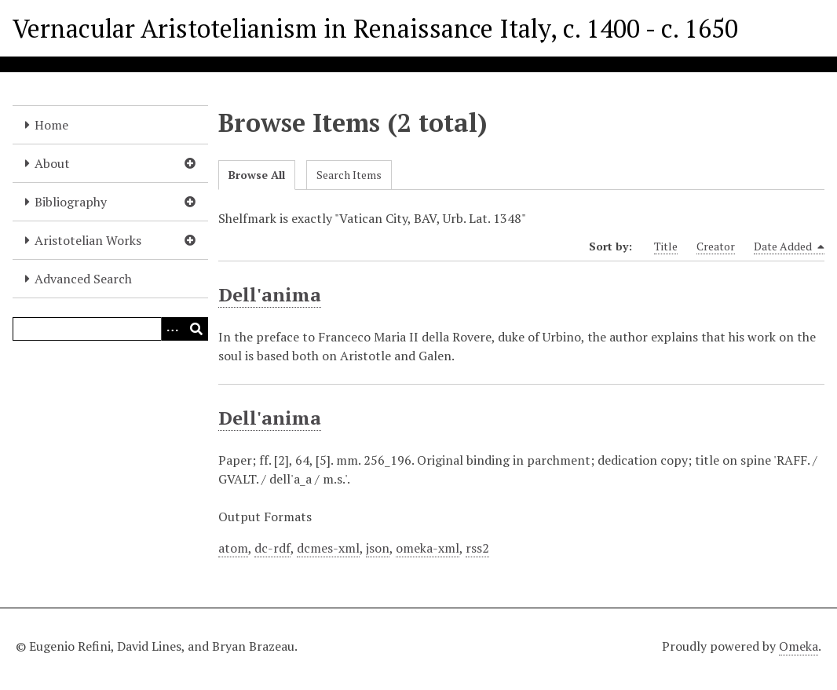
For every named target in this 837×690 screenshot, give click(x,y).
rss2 (477, 548)
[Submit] (196, 329)
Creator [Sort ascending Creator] (715, 246)
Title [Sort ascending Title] (666, 246)
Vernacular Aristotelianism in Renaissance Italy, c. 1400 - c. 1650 (375, 28)
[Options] (173, 329)
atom (233, 548)
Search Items (349, 174)
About (52, 163)
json (377, 548)
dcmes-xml (328, 548)
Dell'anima (269, 294)
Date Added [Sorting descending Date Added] (789, 246)
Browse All (256, 174)
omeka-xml (427, 548)
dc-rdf (272, 548)
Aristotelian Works (88, 240)
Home (51, 124)
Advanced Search (83, 278)
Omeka (798, 646)
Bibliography (71, 201)
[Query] (110, 329)
